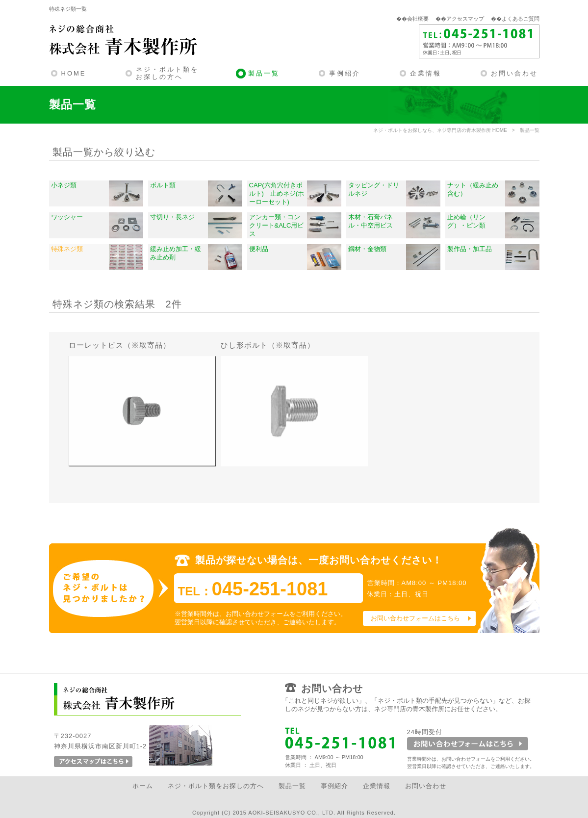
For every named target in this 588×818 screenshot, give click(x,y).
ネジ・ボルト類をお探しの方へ (167, 73)
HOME (73, 73)
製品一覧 (264, 73)
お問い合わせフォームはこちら (415, 618)
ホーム (142, 786)
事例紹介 (344, 73)
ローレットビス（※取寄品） (120, 345)
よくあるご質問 (520, 19)
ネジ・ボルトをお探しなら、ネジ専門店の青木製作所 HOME (440, 130)
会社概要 (418, 19)
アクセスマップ (465, 19)
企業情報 (425, 73)
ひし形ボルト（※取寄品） (268, 345)
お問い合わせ (514, 73)
